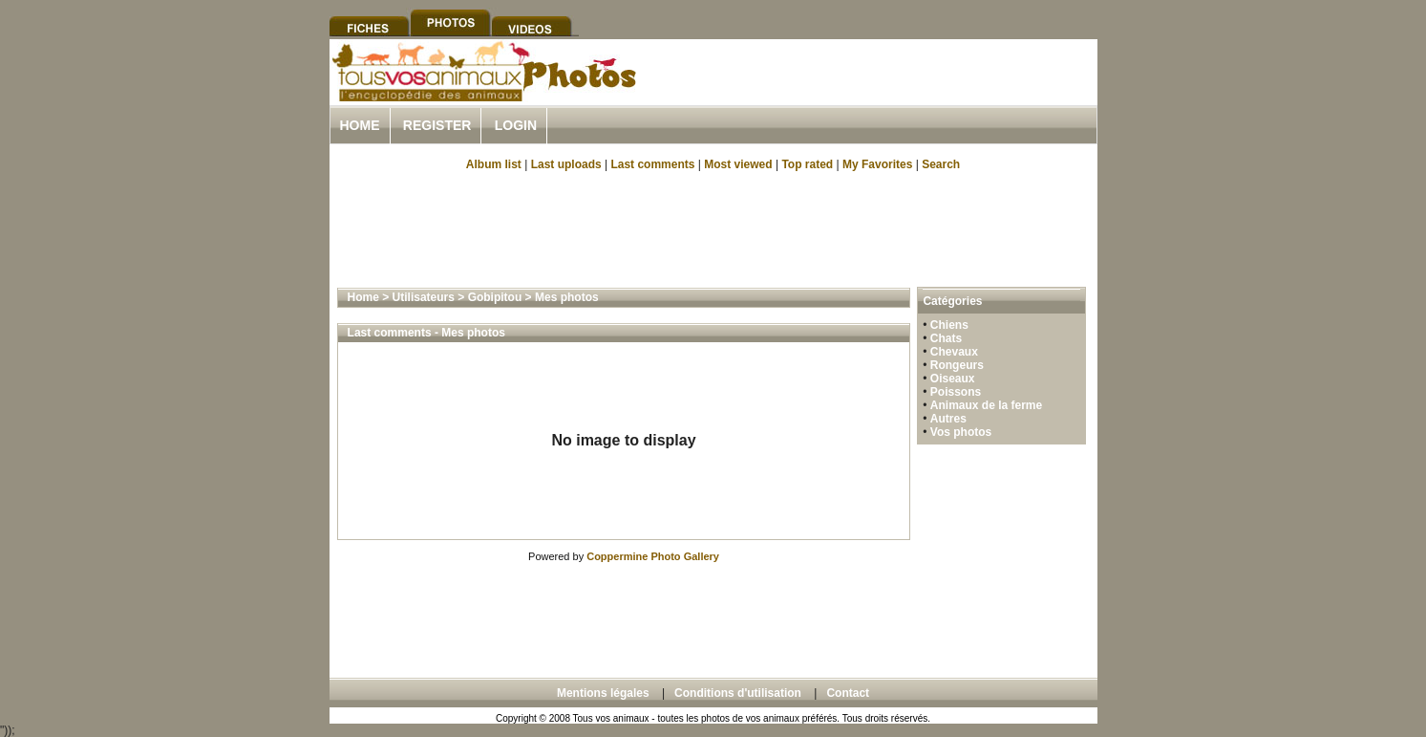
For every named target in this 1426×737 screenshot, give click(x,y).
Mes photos (567, 297)
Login (516, 125)
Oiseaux (952, 378)
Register (437, 125)
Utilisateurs (424, 297)
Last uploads (566, 164)
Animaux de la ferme (986, 405)
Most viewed (738, 164)
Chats (946, 338)
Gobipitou (495, 297)
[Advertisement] (873, 94)
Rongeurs (957, 365)
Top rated (807, 164)
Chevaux (954, 351)
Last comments (652, 164)
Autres (948, 418)
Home (360, 125)
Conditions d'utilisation (737, 693)
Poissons (955, 392)
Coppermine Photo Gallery (652, 556)
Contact (847, 693)
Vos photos (960, 432)
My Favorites (877, 164)
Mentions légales (603, 693)
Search (941, 164)
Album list (493, 164)
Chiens (949, 325)
